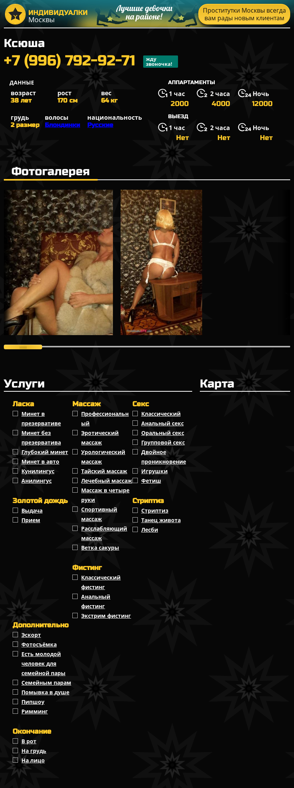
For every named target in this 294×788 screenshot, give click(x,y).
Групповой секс (163, 442)
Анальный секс (162, 423)
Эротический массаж (100, 437)
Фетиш (151, 480)
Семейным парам (46, 682)
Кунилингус (37, 471)
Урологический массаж (103, 456)
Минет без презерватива (41, 437)
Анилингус (36, 480)
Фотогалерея (50, 171)
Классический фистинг (101, 582)
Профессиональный (105, 418)
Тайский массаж (104, 471)
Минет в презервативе (41, 418)
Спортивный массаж (99, 514)
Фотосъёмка (39, 644)
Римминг (34, 711)
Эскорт (31, 634)
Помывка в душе (45, 692)
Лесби (149, 529)
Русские (100, 125)
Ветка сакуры (100, 547)
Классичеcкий (161, 413)
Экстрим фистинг (106, 615)
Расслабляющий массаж (104, 533)
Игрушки (154, 471)
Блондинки (62, 125)
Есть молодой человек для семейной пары (43, 663)
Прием (30, 520)
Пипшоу (32, 701)
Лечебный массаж (106, 480)
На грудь (33, 750)
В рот (28, 741)
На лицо (33, 760)
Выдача (31, 510)
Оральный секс (162, 432)
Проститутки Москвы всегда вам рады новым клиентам (244, 14)
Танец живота (161, 520)
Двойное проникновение (163, 456)
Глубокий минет (44, 452)
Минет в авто (40, 461)
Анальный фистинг (95, 601)
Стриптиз (154, 510)
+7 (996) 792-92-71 (91, 61)
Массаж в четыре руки (105, 495)
